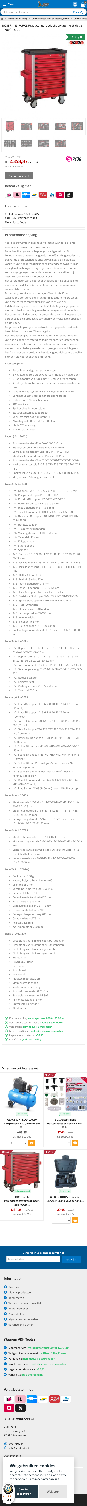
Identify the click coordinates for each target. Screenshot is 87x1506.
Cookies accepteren (23, 1491)
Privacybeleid (14, 1313)
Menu (9, 4)
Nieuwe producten (17, 1292)
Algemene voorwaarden (21, 1319)
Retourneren (14, 1297)
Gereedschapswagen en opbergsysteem (50, 18)
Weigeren (53, 1491)
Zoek (78, 12)
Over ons (11, 1287)
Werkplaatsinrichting (17, 18)
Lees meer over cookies (43, 1479)
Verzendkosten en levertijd (22, 1303)
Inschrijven (71, 1259)
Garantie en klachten (18, 1324)
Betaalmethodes (16, 1308)
